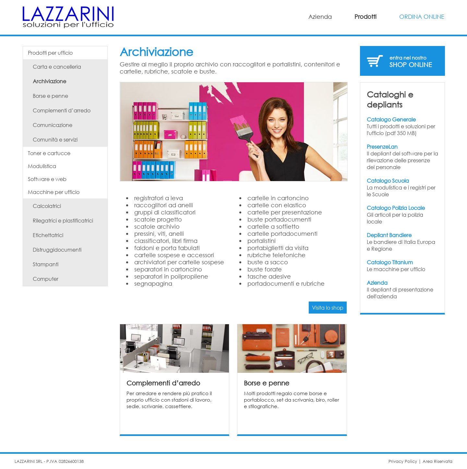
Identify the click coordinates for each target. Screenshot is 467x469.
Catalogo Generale (391, 119)
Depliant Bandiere (389, 235)
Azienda (320, 16)
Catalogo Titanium (390, 262)
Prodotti (365, 16)
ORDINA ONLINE (421, 16)
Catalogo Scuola (388, 180)
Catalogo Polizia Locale (396, 207)
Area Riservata (437, 461)
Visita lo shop (327, 307)
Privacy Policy (403, 461)
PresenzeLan (382, 146)
